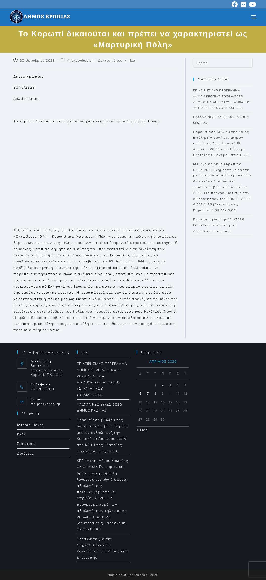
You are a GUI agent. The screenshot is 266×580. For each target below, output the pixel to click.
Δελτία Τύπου (110, 60)
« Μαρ (142, 430)
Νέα (132, 60)
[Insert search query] (223, 63)
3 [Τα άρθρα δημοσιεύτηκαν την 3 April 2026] (170, 385)
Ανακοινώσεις (79, 60)
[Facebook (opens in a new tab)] (234, 4)
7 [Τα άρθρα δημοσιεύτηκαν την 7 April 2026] (148, 393)
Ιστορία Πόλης (30, 425)
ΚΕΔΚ (21, 434)
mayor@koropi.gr (46, 404)
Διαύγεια (25, 453)
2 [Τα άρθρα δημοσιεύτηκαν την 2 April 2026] (163, 385)
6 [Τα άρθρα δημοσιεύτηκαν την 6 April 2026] (140, 393)
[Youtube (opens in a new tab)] (252, 4)
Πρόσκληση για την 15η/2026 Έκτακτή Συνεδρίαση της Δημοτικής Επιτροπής (218, 225)
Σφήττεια (26, 443)
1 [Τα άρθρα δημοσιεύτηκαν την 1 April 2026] (155, 385)
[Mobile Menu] (253, 16)
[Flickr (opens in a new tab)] (243, 4)
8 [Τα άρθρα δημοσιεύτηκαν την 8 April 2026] (155, 393)
